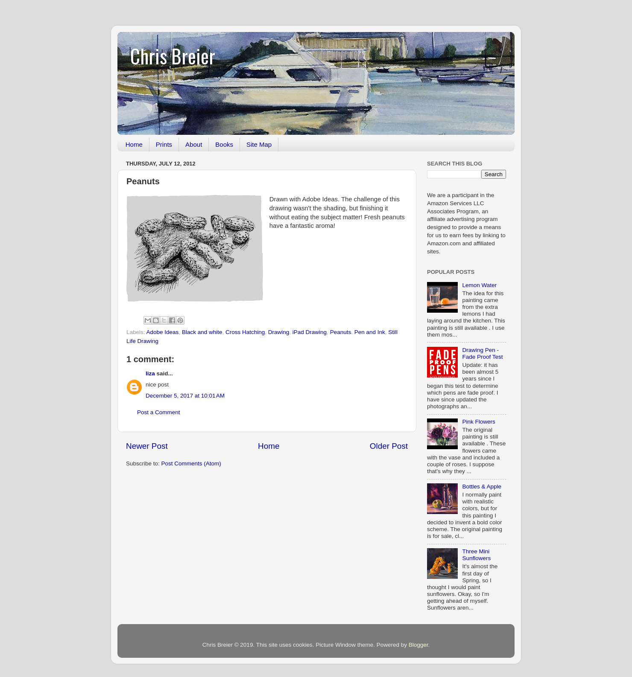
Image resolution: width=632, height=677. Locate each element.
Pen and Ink (369, 332)
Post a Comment (158, 412)
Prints (164, 144)
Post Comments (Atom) (191, 463)
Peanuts (340, 332)
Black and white (202, 332)
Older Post (389, 446)
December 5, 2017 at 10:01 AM (185, 395)
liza (150, 373)
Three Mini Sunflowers (476, 554)
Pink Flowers (478, 421)
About (193, 144)
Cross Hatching (245, 332)
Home (134, 144)
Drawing (279, 332)
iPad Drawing (310, 332)
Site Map (259, 144)
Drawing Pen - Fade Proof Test (482, 353)
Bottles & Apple (481, 486)
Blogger (418, 645)
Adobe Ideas (162, 332)
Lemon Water (479, 285)
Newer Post (147, 446)
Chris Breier (172, 55)
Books (224, 144)
